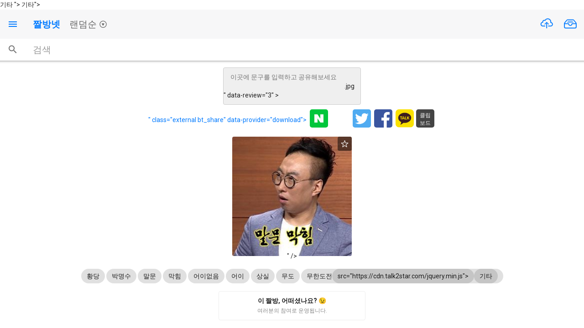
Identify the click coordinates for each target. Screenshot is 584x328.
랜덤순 (88, 24)
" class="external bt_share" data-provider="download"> (227, 119)
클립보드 (425, 119)
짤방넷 (46, 24)
